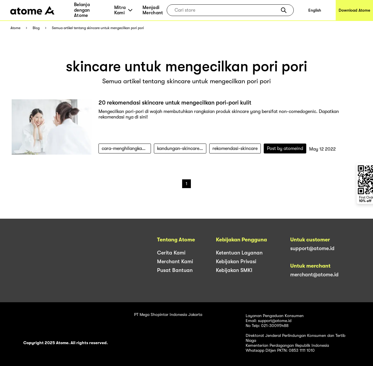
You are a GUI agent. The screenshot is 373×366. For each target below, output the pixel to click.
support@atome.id (312, 248)
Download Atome (354, 10)
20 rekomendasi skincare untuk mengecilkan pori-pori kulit (174, 102)
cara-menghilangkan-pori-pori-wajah (126, 148)
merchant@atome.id (314, 274)
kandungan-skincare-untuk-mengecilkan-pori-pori (181, 148)
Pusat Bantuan (175, 270)
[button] (283, 10)
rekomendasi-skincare (235, 148)
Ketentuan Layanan (239, 253)
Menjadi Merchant (152, 10)
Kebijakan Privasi (236, 261)
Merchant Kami (175, 261)
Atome (15, 28)
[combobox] (226, 10)
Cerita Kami (171, 253)
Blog (36, 28)
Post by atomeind (285, 148)
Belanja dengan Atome (82, 10)
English (314, 10)
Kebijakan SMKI (234, 270)
